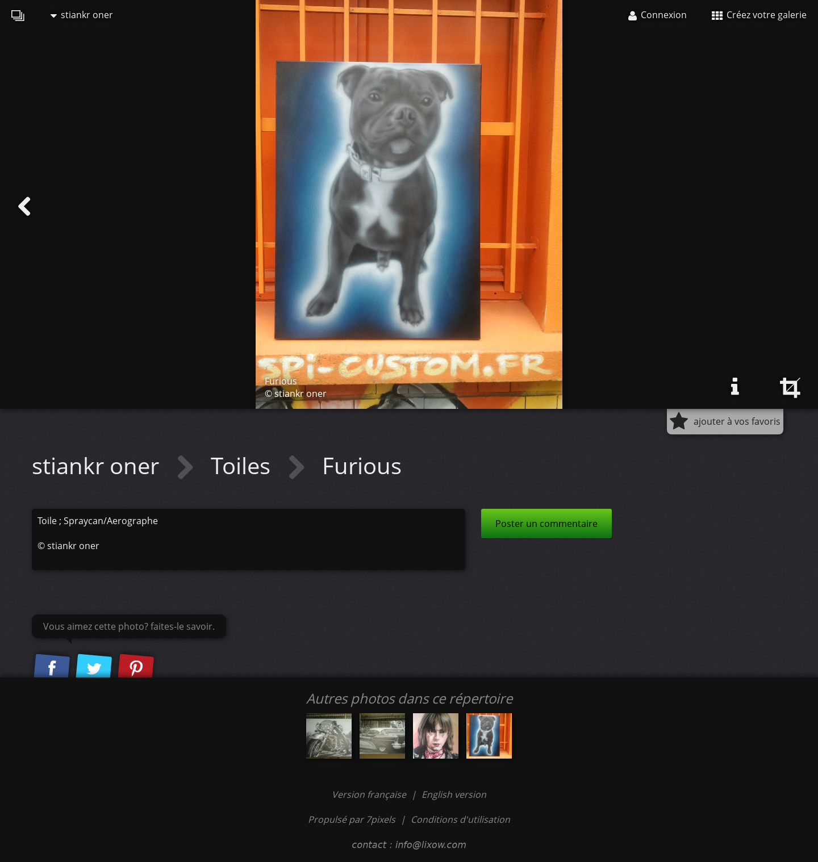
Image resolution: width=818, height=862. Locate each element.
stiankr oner (82, 15)
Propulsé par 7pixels (351, 819)
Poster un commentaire (546, 523)
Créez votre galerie (759, 15)
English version (453, 794)
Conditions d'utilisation (460, 819)
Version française (370, 794)
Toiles (243, 465)
